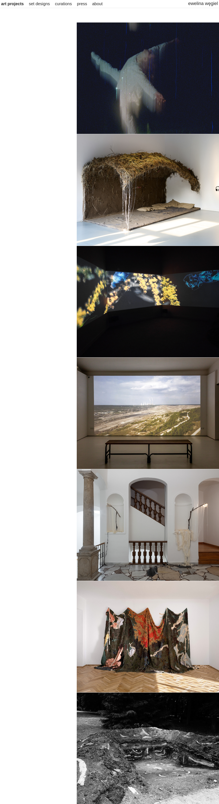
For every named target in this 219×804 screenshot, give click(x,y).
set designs (39, 3)
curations (63, 3)
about (97, 3)
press (82, 3)
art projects (12, 3)
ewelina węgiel (203, 3)
